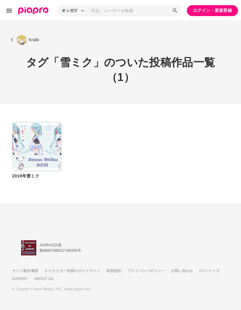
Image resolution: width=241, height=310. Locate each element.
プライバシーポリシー (146, 271)
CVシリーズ (209, 271)
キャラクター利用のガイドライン (72, 271)
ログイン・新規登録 (212, 10)
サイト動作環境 (25, 271)
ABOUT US (44, 279)
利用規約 (113, 271)
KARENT (20, 279)
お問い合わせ (182, 271)
